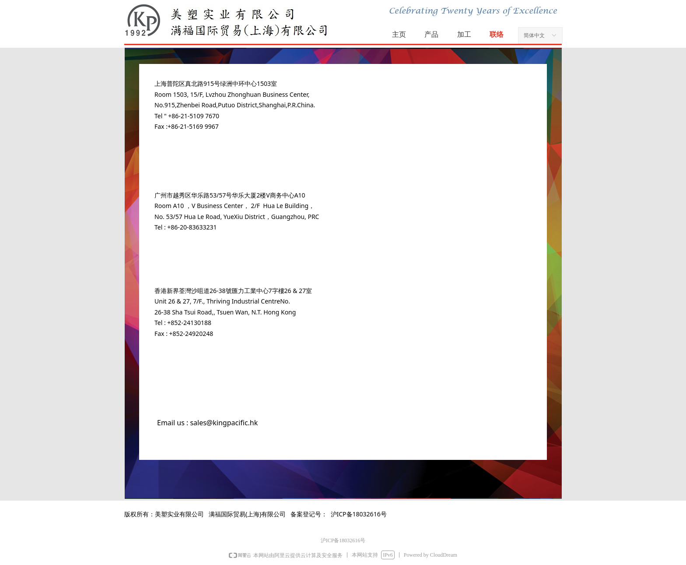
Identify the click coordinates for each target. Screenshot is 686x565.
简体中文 (534, 35)
